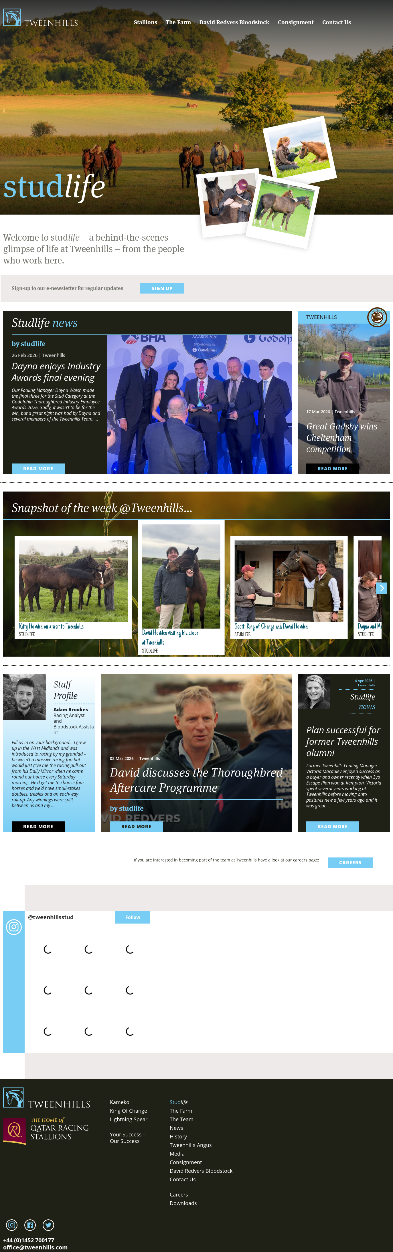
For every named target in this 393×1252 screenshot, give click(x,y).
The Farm (178, 22)
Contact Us (336, 22)
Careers (179, 1194)
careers (350, 862)
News (176, 1127)
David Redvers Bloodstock (234, 22)
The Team (181, 1119)
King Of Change (128, 1110)
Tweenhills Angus (191, 1145)
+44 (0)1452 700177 (28, 1240)
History (178, 1136)
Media (177, 1153)
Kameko (119, 1102)
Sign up (162, 288)
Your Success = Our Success (128, 1137)
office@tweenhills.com (35, 1247)
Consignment (296, 22)
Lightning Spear (128, 1119)
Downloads (183, 1203)
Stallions (145, 22)
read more (38, 468)
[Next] (381, 588)
